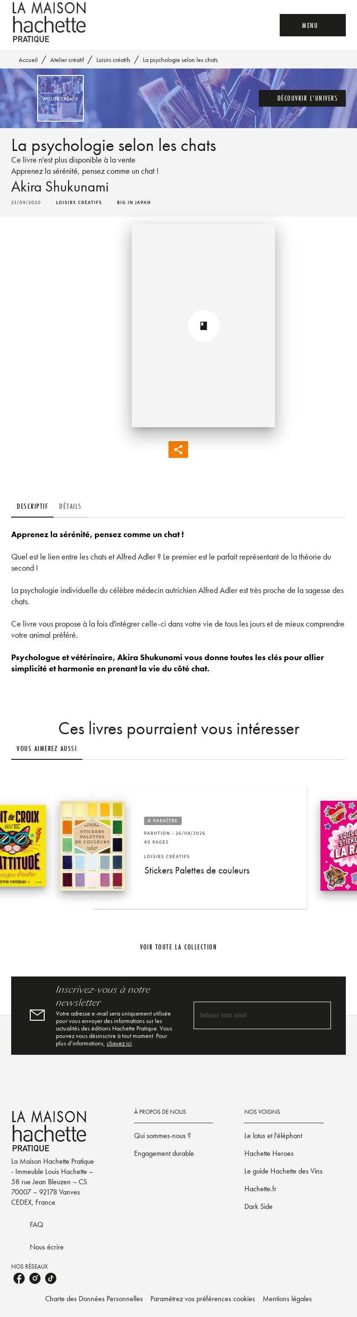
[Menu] (313, 25)
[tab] (32, 506)
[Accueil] (50, 22)
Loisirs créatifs (113, 59)
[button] (302, 98)
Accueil (28, 59)
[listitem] (19, 1278)
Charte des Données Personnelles (94, 1298)
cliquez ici (119, 1043)
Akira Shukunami (60, 186)
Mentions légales (287, 1298)
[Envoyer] (320, 1015)
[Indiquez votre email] (251, 1015)
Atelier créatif (67, 59)
